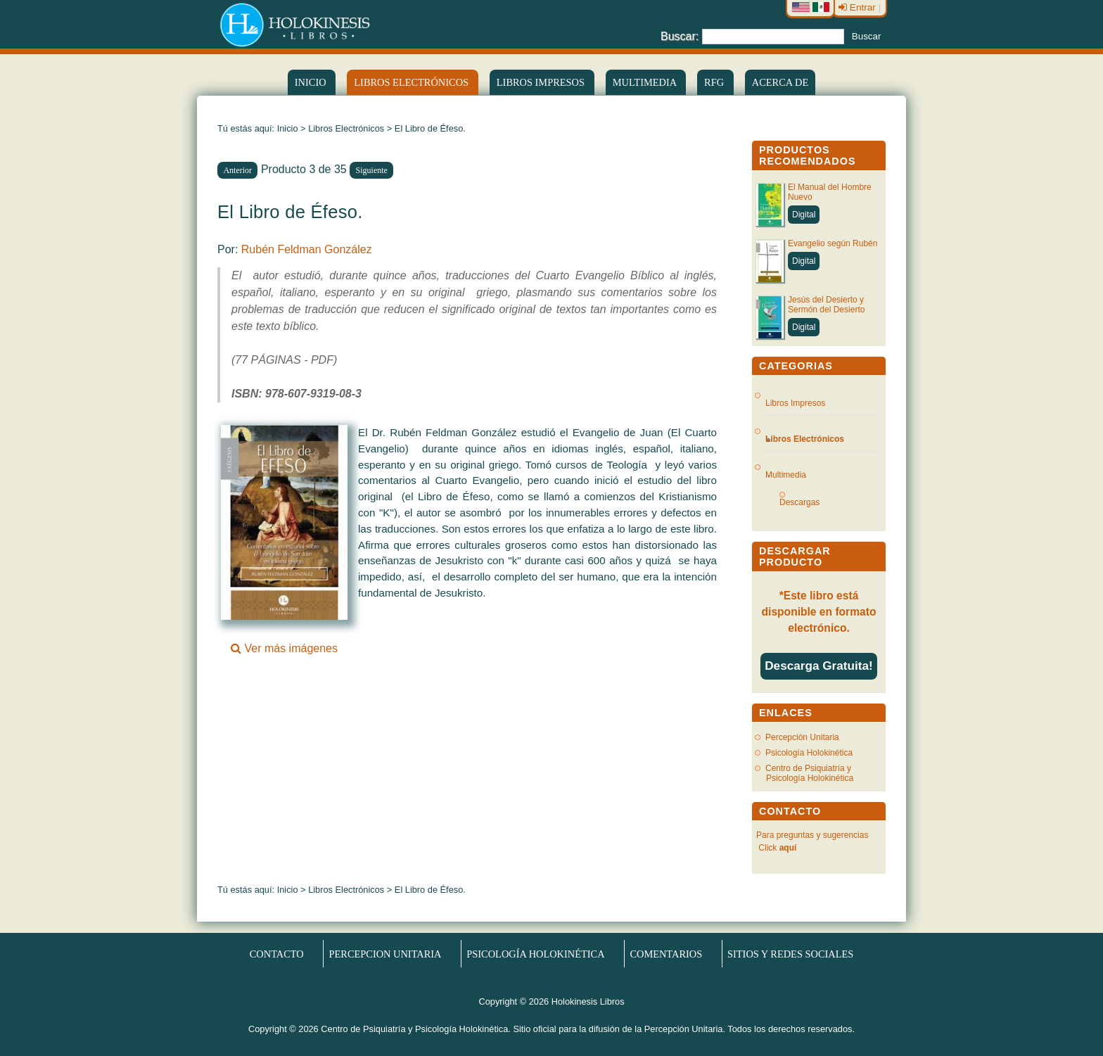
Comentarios (666, 953)
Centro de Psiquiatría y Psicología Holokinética (809, 773)
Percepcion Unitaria (385, 953)
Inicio (312, 82)
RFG (715, 82)
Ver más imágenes (284, 642)
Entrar (859, 7)
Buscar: (680, 36)
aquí (788, 848)
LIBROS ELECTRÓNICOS (412, 82)
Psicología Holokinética (809, 753)
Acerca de (780, 82)
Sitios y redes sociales (790, 953)
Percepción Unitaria (802, 737)
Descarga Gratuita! (819, 666)
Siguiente (372, 170)
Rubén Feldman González (306, 249)
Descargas (805, 502)
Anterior (237, 170)
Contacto (277, 953)
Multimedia (646, 82)
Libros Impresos (542, 82)
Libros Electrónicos (346, 128)
